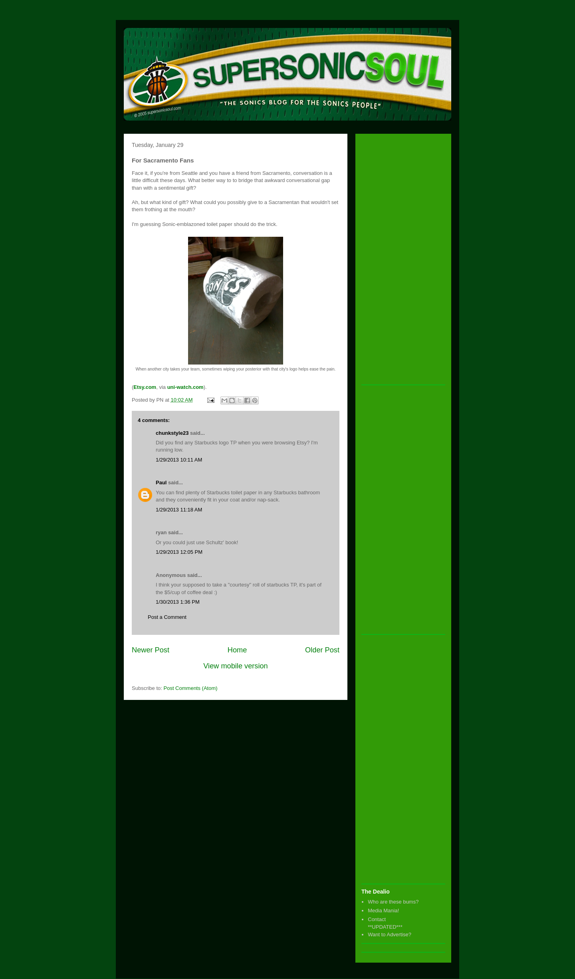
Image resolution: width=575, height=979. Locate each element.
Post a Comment (167, 617)
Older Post (322, 650)
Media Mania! (383, 911)
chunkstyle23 (172, 433)
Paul (161, 483)
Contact (377, 919)
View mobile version (235, 666)
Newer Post (150, 650)
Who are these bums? (393, 902)
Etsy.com (144, 387)
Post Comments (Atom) (191, 688)
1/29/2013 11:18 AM (179, 510)
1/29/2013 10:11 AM (179, 460)
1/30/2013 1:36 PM (178, 602)
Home (237, 650)
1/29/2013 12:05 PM (179, 552)
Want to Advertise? (389, 934)
